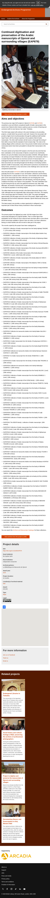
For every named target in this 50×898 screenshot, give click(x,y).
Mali (4, 583)
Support (3, 870)
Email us (5, 661)
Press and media (6, 876)
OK (38, 3)
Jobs (2, 873)
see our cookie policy (37, 5)
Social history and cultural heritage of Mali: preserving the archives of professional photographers (13, 736)
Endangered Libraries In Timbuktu (11, 694)
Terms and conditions (7, 881)
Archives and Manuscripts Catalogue (23, 530)
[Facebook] (7, 889)
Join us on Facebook (9, 655)
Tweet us (5, 658)
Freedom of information (8, 884)
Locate (4, 606)
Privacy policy (5, 879)
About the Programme (28, 18)
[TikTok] (15, 889)
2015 (4, 572)
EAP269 (16, 171)
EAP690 (39, 123)
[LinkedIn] (20, 889)
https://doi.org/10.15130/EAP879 (12, 551)
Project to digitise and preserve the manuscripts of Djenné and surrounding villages (13, 779)
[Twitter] (2, 889)
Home (3, 18)
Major (4, 594)
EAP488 (32, 123)
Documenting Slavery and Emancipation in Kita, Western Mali (12, 821)
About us (4, 867)
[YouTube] (24, 889)
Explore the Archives (13, 18)
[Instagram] (11, 889)
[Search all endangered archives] (23, 24)
